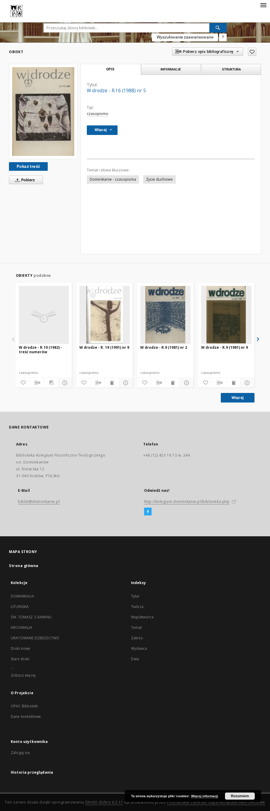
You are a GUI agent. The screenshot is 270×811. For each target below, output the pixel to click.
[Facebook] (148, 511)
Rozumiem (240, 796)
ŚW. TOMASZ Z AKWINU (31, 617)
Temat (136, 627)
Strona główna (23, 565)
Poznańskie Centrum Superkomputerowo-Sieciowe (216, 802)
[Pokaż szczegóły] (64, 383)
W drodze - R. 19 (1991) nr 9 (104, 347)
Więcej (237, 397)
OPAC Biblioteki (24, 706)
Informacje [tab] (171, 69)
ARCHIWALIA (22, 627)
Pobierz (24, 180)
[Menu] (263, 5)
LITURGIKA (20, 606)
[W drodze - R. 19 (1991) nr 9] (104, 314)
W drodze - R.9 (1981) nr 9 (224, 347)
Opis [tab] (110, 69)
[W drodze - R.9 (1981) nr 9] (226, 314)
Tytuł (135, 596)
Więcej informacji (204, 796)
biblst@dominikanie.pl (39, 501)
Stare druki (20, 658)
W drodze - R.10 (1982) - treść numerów (40, 349)
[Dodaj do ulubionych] (252, 52)
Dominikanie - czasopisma (113, 179)
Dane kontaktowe (26, 716)
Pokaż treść (28, 166)
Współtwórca (142, 617)
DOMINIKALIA (22, 596)
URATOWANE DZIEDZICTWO (35, 637)
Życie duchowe (159, 179)
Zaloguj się (20, 752)
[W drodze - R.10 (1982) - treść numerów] (44, 314)
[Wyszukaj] (218, 28)
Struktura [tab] (231, 69)
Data (135, 658)
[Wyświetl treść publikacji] (111, 383)
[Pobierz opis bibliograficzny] (37, 383)
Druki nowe (20, 648)
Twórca (137, 606)
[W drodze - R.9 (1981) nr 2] (165, 314)
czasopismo (97, 113)
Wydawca (139, 648)
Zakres (137, 637)
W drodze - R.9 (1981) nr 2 (163, 347)
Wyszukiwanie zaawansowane (185, 37)
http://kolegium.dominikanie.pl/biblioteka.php (187, 501)
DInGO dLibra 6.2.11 (104, 802)
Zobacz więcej (23, 675)
